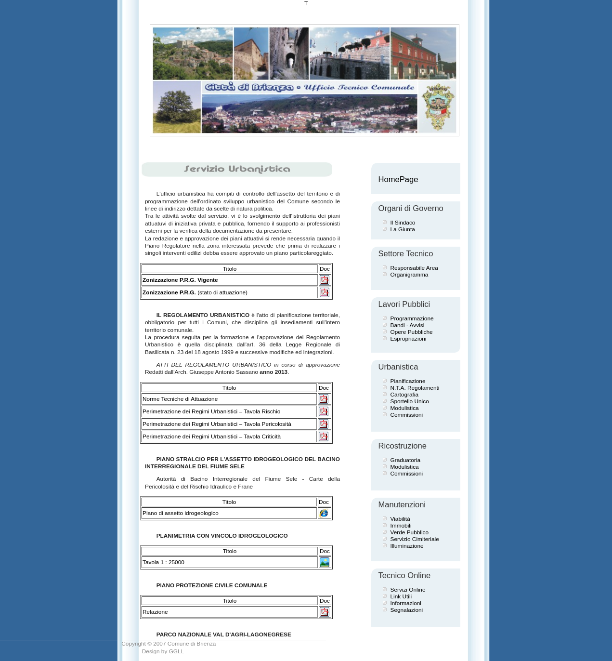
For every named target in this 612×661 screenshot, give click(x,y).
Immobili (401, 525)
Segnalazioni (407, 610)
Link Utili (401, 596)
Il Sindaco (403, 222)
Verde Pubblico (410, 532)
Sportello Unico (410, 401)
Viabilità (400, 519)
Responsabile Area (414, 267)
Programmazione (412, 318)
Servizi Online (408, 589)
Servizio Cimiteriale (415, 539)
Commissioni (407, 414)
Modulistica (405, 408)
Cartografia (405, 394)
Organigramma (410, 274)
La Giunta (403, 229)
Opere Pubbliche (412, 332)
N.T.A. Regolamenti (415, 387)
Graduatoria (405, 460)
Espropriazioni (409, 338)
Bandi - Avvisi (408, 325)
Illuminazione (407, 545)
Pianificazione (408, 381)
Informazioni (406, 603)
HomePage (398, 179)
